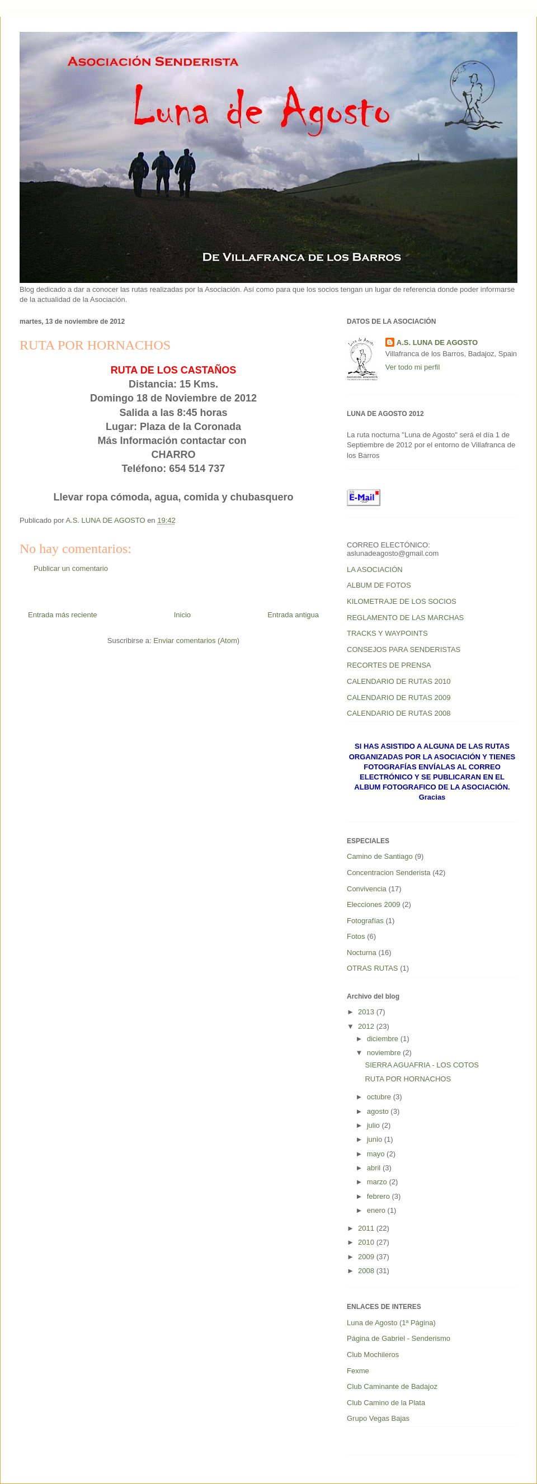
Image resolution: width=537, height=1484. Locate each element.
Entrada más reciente (62, 615)
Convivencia (367, 889)
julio (374, 1125)
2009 (367, 1257)
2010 (367, 1242)
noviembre (385, 1052)
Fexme (358, 1371)
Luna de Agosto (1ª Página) (391, 1322)
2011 (367, 1228)
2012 (367, 1026)
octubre (380, 1097)
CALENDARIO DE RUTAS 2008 (398, 713)
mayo (377, 1154)
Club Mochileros (373, 1354)
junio (375, 1139)
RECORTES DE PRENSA (389, 665)
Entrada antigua (293, 615)
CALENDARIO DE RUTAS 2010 (398, 681)
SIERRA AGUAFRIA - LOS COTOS (421, 1065)
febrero (379, 1196)
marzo (378, 1182)
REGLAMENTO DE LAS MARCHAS (405, 617)
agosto (379, 1111)
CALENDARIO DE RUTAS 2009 (398, 697)
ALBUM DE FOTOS (379, 585)
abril (375, 1168)
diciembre (384, 1038)
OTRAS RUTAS (372, 968)
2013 (367, 1012)
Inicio (182, 615)
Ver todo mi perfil (412, 367)
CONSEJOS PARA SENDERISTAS (403, 649)
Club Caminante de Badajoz (392, 1386)
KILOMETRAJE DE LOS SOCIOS (401, 601)
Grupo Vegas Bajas (378, 1418)
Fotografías (365, 920)
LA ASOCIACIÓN (375, 569)
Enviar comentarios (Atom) (196, 640)
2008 (367, 1270)
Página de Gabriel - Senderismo (398, 1338)
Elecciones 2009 (373, 904)
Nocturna (361, 952)
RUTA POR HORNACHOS (408, 1079)
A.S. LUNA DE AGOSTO (437, 342)
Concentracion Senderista (389, 872)
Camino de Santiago (380, 856)
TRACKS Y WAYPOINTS (387, 633)
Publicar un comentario (71, 568)
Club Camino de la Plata (386, 1402)
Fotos (356, 936)
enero (377, 1210)
